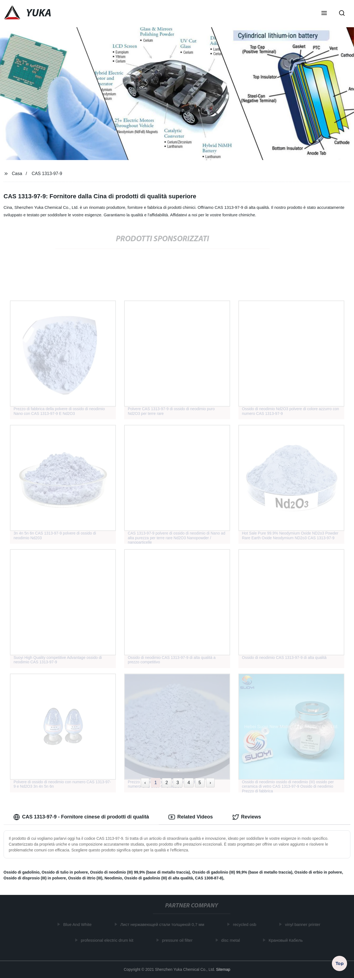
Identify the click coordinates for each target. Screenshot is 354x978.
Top (339, 963)
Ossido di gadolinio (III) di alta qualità (158, 878)
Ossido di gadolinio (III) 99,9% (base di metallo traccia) (242, 872)
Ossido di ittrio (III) (85, 878)
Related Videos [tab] (190, 817)
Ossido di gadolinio (22, 872)
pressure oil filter (178, 940)
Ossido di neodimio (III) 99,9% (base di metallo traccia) (140, 872)
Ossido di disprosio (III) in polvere (35, 878)
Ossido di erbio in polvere (318, 872)
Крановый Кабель (287, 940)
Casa (17, 173)
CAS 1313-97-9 (47, 173)
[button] (324, 13)
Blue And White (78, 924)
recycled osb (245, 924)
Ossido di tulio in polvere (64, 872)
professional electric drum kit (108, 940)
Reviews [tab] (246, 817)
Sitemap (223, 969)
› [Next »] (210, 782)
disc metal (232, 940)
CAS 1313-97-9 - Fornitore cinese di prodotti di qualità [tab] (81, 817)
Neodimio (113, 878)
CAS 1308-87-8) (209, 878)
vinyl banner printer (304, 924)
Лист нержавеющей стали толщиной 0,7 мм (163, 924)
